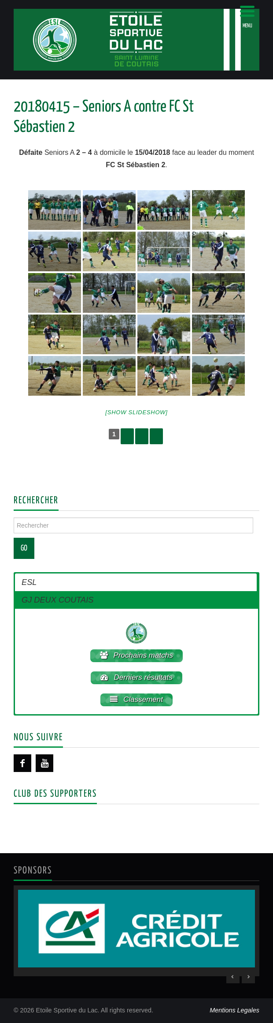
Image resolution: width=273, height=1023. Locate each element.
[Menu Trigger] (247, 16)
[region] (136, 930)
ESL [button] (29, 582)
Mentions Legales (234, 1010)
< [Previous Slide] (233, 976)
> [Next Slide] (248, 976)
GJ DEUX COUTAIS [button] (57, 600)
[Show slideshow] (136, 412)
